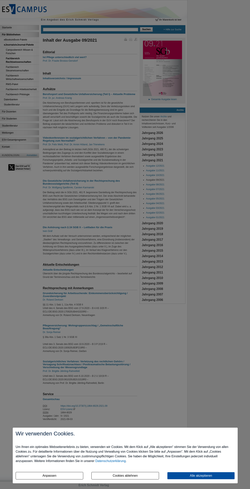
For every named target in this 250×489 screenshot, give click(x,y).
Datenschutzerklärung (110, 461)
